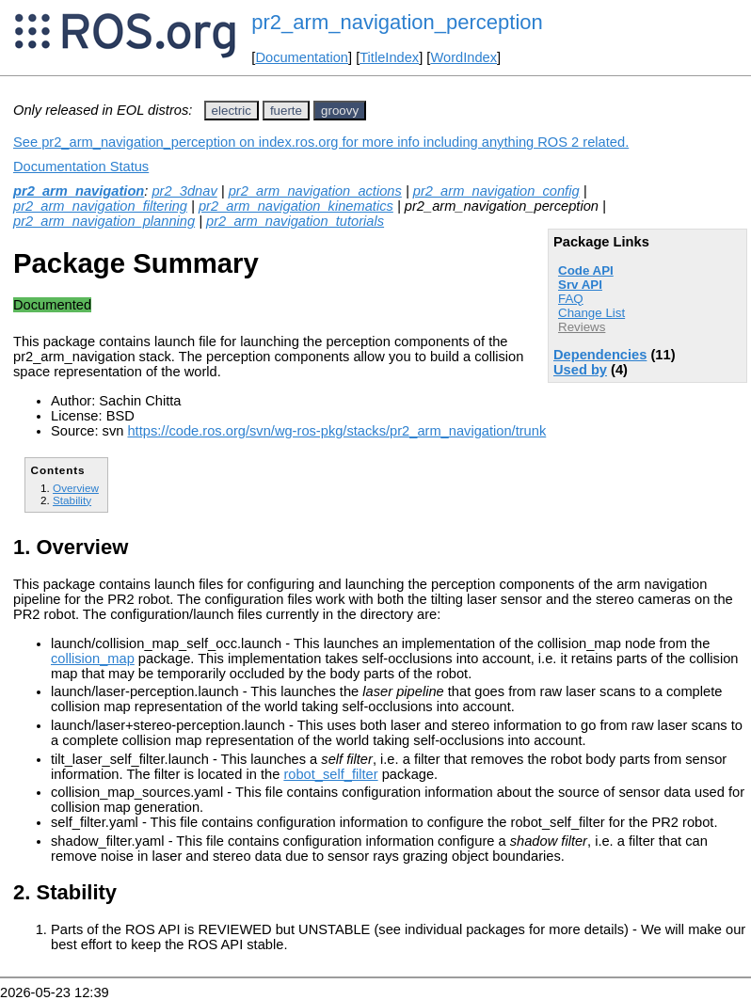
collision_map (93, 658)
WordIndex (463, 57)
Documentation (301, 57)
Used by (580, 369)
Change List (591, 313)
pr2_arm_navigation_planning (104, 221)
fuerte (286, 110)
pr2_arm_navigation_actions (315, 190)
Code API (586, 270)
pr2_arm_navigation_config (496, 190)
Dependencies (600, 354)
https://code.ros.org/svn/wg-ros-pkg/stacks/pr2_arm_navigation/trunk (336, 430)
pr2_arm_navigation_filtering (100, 206)
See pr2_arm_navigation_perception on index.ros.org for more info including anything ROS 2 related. (321, 142)
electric (231, 110)
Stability (72, 500)
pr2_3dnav (184, 190)
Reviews (581, 327)
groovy (340, 110)
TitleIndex (389, 57)
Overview (76, 488)
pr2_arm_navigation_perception (396, 22)
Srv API (580, 285)
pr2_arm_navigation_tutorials (295, 221)
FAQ (570, 299)
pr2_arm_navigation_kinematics (296, 206)
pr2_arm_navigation (78, 190)
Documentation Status (81, 166)
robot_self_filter (330, 774)
